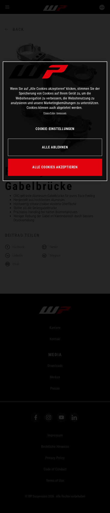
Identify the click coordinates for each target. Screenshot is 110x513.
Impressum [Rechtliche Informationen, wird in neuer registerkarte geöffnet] (61, 113)
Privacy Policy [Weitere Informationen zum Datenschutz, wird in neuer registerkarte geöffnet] (49, 113)
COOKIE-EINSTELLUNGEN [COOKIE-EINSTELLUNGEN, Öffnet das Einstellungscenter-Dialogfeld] (55, 129)
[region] (55, 121)
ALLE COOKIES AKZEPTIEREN (55, 167)
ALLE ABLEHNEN (55, 147)
